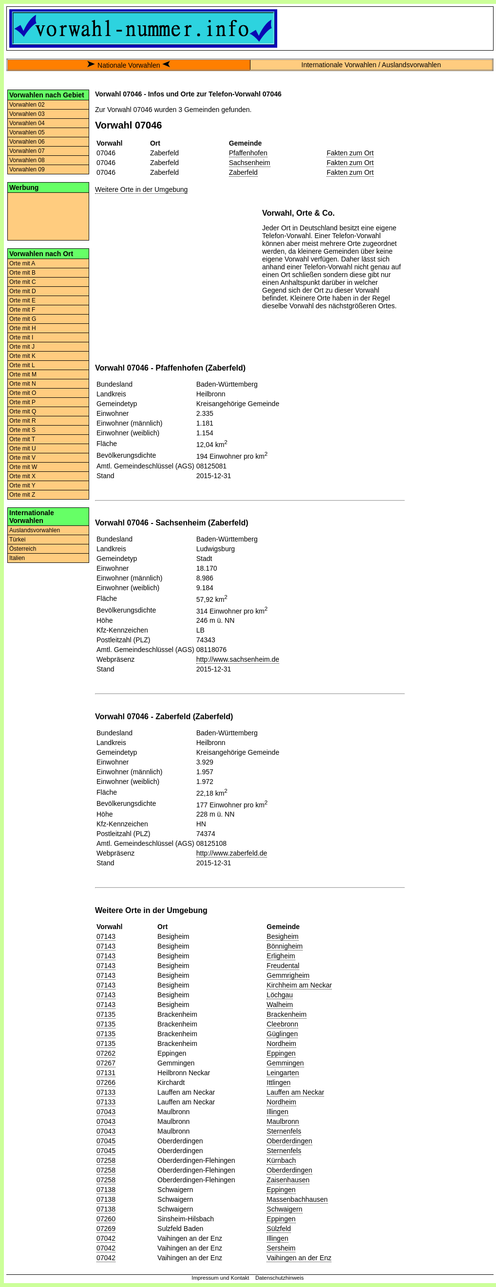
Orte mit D (22, 291)
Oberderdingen (289, 1141)
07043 (105, 1112)
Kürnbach (281, 1160)
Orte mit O (22, 393)
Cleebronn (282, 1024)
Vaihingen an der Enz (299, 1258)
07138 (105, 1190)
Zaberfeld (243, 172)
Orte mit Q (22, 411)
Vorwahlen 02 (27, 104)
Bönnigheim (285, 946)
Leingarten (283, 1073)
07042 (105, 1238)
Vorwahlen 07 (27, 151)
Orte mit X (22, 476)
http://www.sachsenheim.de (237, 659)
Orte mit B (22, 272)
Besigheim (282, 936)
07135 (105, 1014)
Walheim (280, 1004)
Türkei (17, 539)
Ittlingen (278, 1082)
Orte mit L (22, 365)
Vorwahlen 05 (27, 132)
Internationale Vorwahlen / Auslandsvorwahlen (371, 65)
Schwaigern (284, 1209)
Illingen (277, 1112)
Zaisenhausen (288, 1180)
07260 (105, 1219)
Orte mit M (23, 374)
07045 (105, 1141)
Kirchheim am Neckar (299, 985)
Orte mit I (21, 337)
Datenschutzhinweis (279, 1278)
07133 (105, 1092)
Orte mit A (22, 263)
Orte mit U (22, 448)
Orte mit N (22, 383)
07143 (105, 936)
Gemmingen (285, 1063)
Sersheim (281, 1248)
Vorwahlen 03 (27, 114)
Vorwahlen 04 (27, 123)
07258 (105, 1160)
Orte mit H (22, 328)
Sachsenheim (249, 163)
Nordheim (281, 1043)
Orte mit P (22, 402)
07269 (105, 1228)
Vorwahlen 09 (27, 169)
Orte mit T (22, 439)
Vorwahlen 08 (27, 160)
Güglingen (282, 1034)
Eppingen (281, 1053)
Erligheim (281, 956)
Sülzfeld (279, 1228)
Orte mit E (22, 300)
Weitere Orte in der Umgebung (141, 189)
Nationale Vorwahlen (128, 65)
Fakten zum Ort (349, 153)
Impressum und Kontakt (220, 1278)
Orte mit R (22, 420)
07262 (105, 1053)
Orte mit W (23, 467)
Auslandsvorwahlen (34, 530)
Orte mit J (22, 346)
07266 (105, 1082)
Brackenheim (286, 1014)
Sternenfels (284, 1131)
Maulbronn (283, 1121)
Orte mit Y (22, 485)
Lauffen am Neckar (295, 1092)
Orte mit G (22, 319)
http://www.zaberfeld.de (231, 853)
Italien (17, 558)
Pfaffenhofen (248, 153)
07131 (105, 1073)
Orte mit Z (22, 494)
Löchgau (280, 995)
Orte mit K (22, 356)
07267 (105, 1063)
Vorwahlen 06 (27, 141)
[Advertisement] (48, 216)
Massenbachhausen (297, 1199)
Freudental (283, 966)
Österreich (22, 548)
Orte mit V (22, 457)
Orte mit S (22, 430)
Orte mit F (22, 309)
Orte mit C (22, 282)
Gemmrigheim (288, 975)
